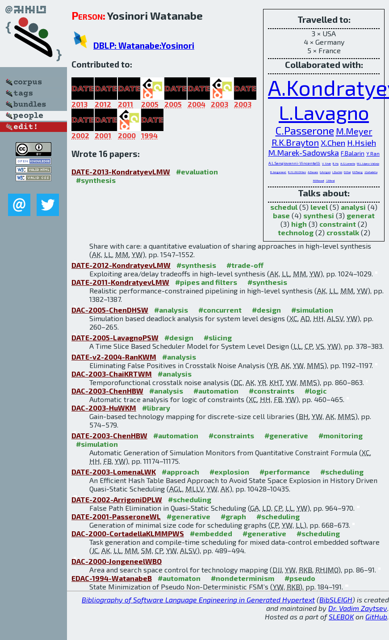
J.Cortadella (370, 172)
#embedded (211, 533)
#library (156, 407)
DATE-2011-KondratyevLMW (120, 282)
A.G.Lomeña (347, 163)
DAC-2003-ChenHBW (107, 390)
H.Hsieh (361, 142)
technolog (296, 232)
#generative (286, 435)
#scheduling (342, 471)
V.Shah (326, 163)
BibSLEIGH (335, 599)
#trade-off (245, 265)
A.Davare (313, 172)
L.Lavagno (324, 112)
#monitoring (340, 435)
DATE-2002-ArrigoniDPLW (116, 499)
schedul (283, 207)
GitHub (376, 616)
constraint (337, 224)
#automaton (179, 578)
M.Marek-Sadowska (303, 152)
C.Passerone (305, 130)
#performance (284, 471)
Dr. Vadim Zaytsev (357, 608)
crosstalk (342, 232)
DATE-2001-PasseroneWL (116, 516)
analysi (353, 207)
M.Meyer (354, 131)
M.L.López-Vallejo (368, 163)
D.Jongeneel (278, 172)
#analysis (171, 309)
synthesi (318, 215)
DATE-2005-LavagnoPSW (115, 337)
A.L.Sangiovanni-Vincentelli (294, 163)
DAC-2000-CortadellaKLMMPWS (127, 533)
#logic (315, 390)
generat (361, 215)
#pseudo (299, 578)
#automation (215, 390)
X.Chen (333, 142)
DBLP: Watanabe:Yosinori (143, 45)
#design (266, 309)
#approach (180, 471)
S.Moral (330, 180)
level (319, 207)
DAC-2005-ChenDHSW (109, 309)
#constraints (271, 390)
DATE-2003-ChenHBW (109, 435)
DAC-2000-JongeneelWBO (116, 561)
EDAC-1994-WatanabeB (111, 578)
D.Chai (347, 172)
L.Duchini (337, 172)
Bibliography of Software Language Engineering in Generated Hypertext (198, 599)
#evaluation (197, 171)
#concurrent (220, 309)
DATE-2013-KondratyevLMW (120, 171)
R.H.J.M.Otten (297, 172)
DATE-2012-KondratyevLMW (121, 265)
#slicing (218, 337)
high (299, 224)
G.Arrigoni (325, 172)
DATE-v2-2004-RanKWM (113, 356)
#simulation (312, 309)
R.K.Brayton (295, 142)
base (281, 215)
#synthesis (96, 180)
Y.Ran (373, 154)
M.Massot (318, 180)
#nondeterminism (242, 578)
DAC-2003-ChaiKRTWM (111, 373)
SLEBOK (341, 616)
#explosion (229, 471)
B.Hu (336, 163)
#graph (233, 516)
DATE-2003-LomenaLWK (113, 471)
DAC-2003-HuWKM (103, 407)
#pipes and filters (206, 282)
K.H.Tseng (357, 172)
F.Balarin (352, 153)
